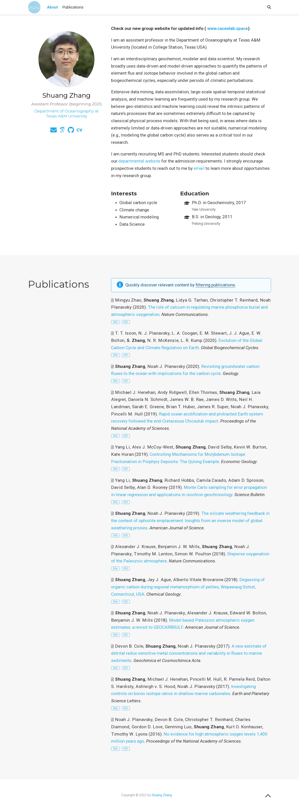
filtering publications (215, 284)
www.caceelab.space (227, 28)
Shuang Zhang (162, 795)
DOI (126, 321)
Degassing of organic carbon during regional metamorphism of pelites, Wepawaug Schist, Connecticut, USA (188, 587)
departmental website (139, 161)
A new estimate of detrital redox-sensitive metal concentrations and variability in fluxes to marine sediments (189, 653)
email (199, 168)
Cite (115, 321)
